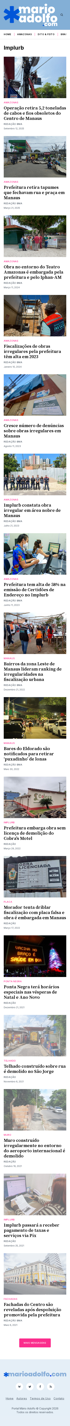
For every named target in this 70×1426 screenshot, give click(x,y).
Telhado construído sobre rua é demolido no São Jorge (35, 1069)
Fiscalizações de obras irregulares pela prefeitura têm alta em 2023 (32, 352)
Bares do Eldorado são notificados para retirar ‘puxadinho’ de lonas (29, 754)
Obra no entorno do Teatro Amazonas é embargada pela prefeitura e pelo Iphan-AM (33, 272)
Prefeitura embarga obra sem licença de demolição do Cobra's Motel (35, 833)
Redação (10, 844)
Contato (59, 1398)
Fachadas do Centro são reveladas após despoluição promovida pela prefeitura (32, 1310)
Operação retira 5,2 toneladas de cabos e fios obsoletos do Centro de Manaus (35, 113)
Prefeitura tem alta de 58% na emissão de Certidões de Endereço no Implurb (35, 590)
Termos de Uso (40, 1398)
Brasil (65, 34)
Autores (21, 1398)
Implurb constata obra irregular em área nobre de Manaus (32, 511)
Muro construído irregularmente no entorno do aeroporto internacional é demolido (34, 1148)
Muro (7, 1134)
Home (7, 34)
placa (8, 901)
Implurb (9, 822)
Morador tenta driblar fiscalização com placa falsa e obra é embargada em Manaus (35, 913)
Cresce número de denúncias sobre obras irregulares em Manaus (34, 431)
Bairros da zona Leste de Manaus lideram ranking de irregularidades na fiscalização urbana (33, 671)
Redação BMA (13, 124)
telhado (10, 1060)
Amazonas (24, 34)
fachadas (11, 1299)
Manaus (9, 658)
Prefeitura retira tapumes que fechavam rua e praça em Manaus (34, 193)
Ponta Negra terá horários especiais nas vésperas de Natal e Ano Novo (31, 992)
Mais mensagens (35, 1342)
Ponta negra (13, 981)
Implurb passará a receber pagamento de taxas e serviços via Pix (31, 1230)
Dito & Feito (46, 34)
